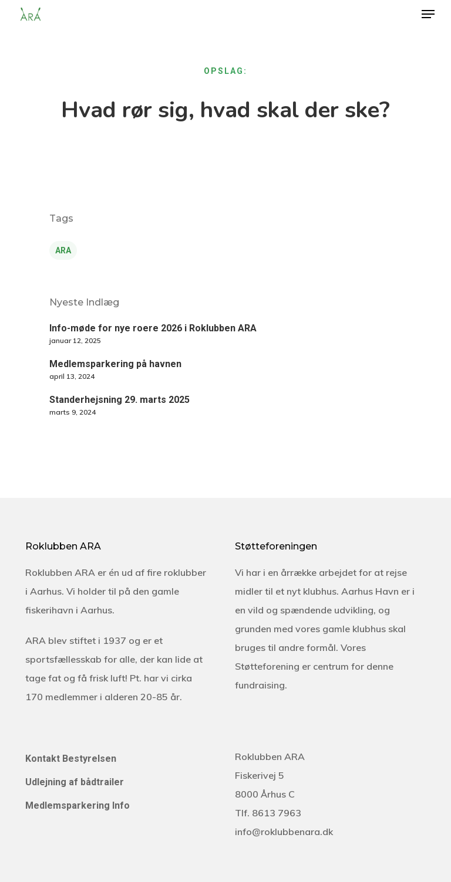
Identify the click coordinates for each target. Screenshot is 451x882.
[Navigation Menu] (428, 14)
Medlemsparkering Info (77, 805)
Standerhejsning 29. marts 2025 (119, 399)
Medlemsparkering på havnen (115, 363)
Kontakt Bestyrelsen (70, 758)
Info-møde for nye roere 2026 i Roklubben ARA (153, 328)
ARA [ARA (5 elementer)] (63, 250)
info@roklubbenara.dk (284, 831)
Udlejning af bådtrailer (74, 782)
